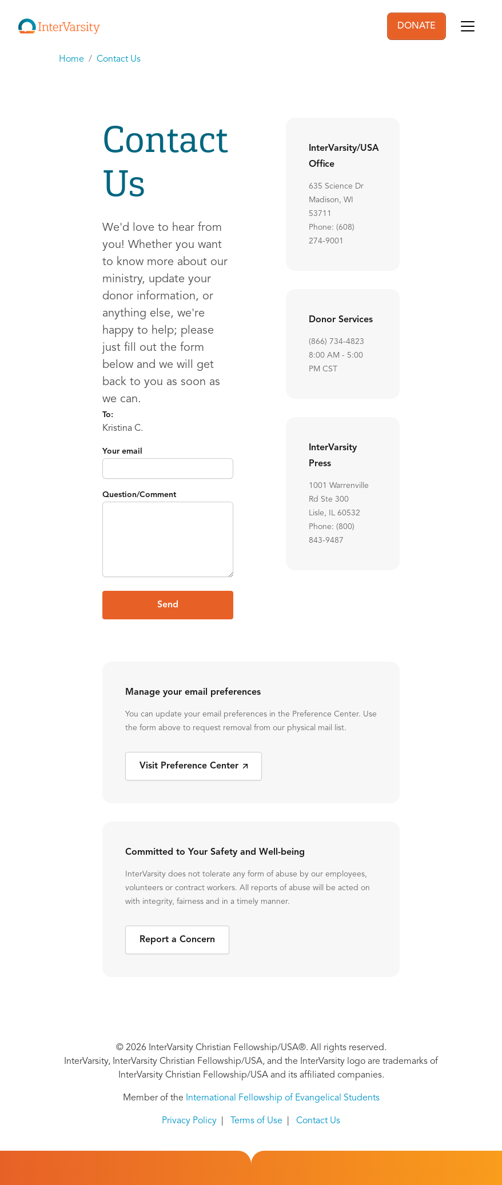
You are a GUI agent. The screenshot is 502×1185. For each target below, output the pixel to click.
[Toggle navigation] (468, 26)
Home (71, 59)
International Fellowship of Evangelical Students (283, 1098)
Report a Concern (177, 939)
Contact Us (119, 59)
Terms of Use (256, 1121)
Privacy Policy (189, 1121)
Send (167, 605)
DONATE (416, 26)
